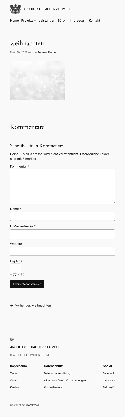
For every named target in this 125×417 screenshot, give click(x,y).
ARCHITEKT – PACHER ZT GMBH (46, 9)
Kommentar (20, 166)
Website (16, 244)
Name (15, 209)
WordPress (32, 404)
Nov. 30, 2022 (18, 52)
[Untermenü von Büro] (66, 20)
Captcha (16, 261)
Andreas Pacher (47, 52)
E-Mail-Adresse (23, 226)
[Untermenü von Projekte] (35, 20)
